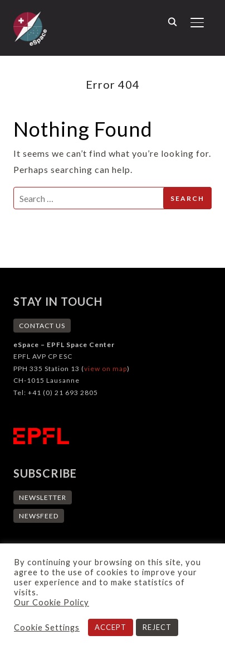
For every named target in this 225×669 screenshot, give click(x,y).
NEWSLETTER (42, 497)
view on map (105, 368)
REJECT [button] (157, 627)
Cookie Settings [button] (47, 627)
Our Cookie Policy (51, 602)
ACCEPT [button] (110, 627)
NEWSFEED (38, 516)
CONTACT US (42, 325)
